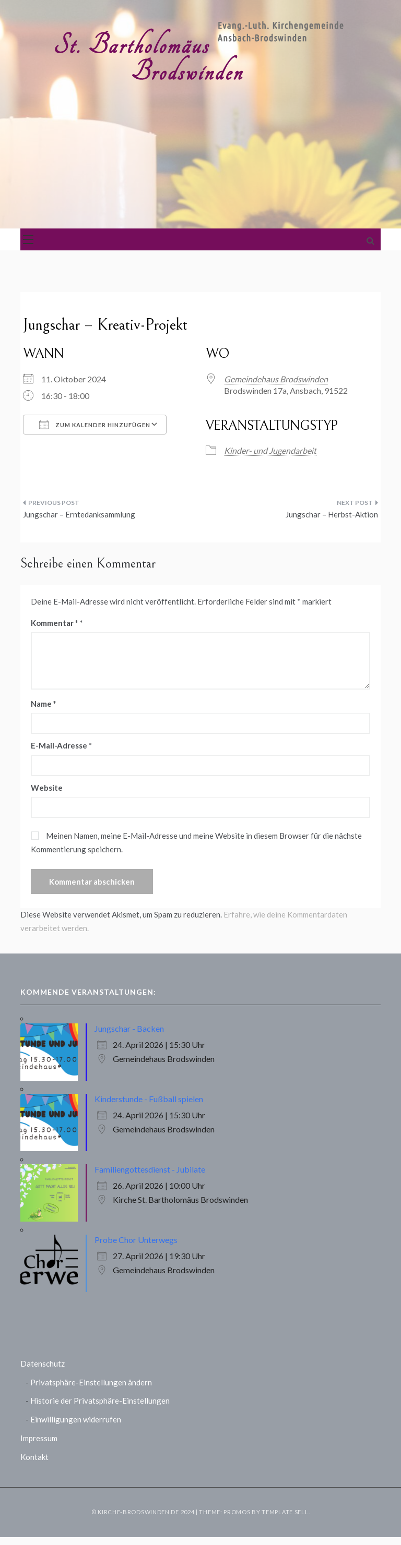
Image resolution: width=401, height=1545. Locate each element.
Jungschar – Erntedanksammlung (79, 514)
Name (43, 703)
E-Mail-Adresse (61, 745)
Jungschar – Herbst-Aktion (332, 514)
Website (47, 787)
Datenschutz (42, 1363)
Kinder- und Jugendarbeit (270, 450)
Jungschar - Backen (129, 1028)
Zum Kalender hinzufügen (94, 424)
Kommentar (54, 622)
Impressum (38, 1438)
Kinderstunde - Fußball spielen (149, 1099)
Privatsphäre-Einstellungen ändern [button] (91, 1382)
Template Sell (285, 1511)
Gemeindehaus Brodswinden (276, 379)
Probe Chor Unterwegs (136, 1240)
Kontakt (34, 1457)
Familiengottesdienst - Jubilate (150, 1169)
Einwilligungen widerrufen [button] (75, 1419)
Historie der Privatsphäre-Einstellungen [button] (100, 1400)
